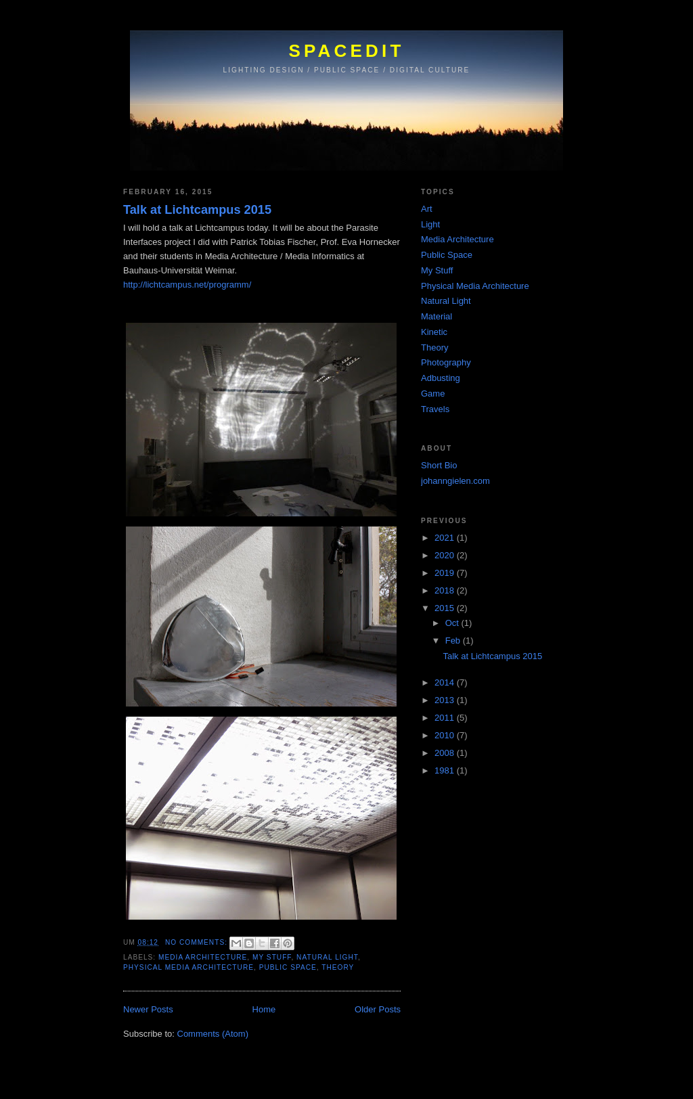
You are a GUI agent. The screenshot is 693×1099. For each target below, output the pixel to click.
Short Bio (439, 465)
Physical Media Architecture (188, 967)
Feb (454, 640)
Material (436, 316)
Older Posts (378, 1009)
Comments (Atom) (212, 1034)
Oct (453, 623)
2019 (445, 573)
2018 (445, 590)
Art (426, 209)
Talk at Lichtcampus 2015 (197, 210)
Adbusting (440, 378)
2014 (445, 682)
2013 (445, 700)
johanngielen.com (455, 481)
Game (433, 393)
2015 (445, 608)
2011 (445, 718)
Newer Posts (148, 1009)
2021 (445, 538)
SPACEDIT (346, 51)
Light (430, 224)
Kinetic (434, 332)
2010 (445, 735)
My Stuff (271, 957)
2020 (445, 555)
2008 (445, 753)
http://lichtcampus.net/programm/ (187, 284)
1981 (445, 770)
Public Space (288, 967)
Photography (446, 362)
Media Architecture (202, 957)
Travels (435, 409)
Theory (337, 967)
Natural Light (327, 957)
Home (264, 1009)
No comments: (197, 942)
